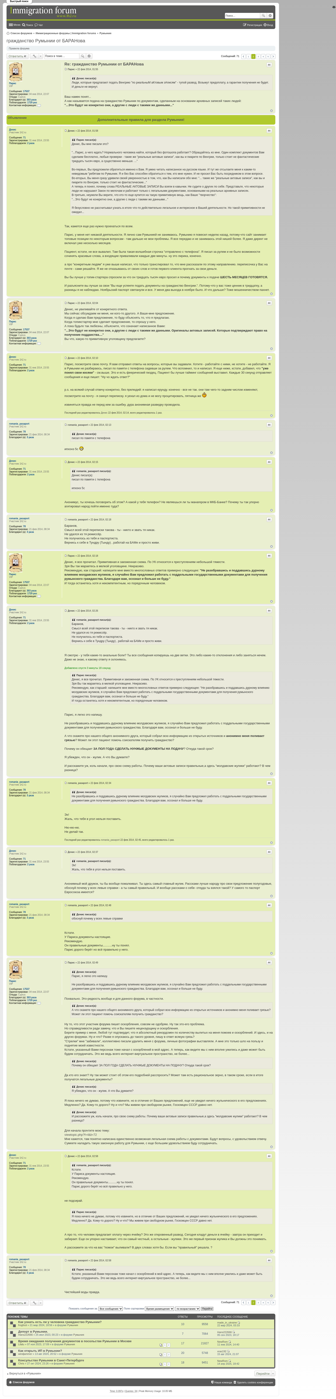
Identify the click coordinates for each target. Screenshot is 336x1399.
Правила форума (19, 48)
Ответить (16, 56)
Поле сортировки (149, 1308)
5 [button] (268, 56)
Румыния (106, 33)
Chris (21, 1363)
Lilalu (21, 1344)
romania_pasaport (19, 423)
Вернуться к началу (271, 110)
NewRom (222, 1341)
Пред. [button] (243, 56)
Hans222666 (25, 1334)
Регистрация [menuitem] (254, 25)
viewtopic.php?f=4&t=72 (80, 1134)
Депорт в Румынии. (33, 1331)
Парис (12, 83)
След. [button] (273, 56)
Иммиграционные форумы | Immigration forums (66, 33)
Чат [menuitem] (40, 25)
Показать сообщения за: (96, 1308)
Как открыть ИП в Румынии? (40, 1350)
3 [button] (258, 56)
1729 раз (32, 102)
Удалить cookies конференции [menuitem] (255, 1382)
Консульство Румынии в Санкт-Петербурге (51, 1360)
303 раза (32, 99)
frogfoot (22, 1325)
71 (24, 137)
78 (24, 431)
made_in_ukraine (227, 1322)
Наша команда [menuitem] (223, 1382)
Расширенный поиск (270, 15)
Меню (17, 24)
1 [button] (248, 56)
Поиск (263, 15)
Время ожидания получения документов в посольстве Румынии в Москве (75, 1341)
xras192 (221, 1351)
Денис (12, 129)
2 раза (31, 143)
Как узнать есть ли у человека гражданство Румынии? (60, 1322)
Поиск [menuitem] (29, 25)
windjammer (25, 1353)
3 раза (30, 437)
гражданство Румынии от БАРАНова (46, 40)
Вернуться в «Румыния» (25, 1373)
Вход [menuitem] (270, 25)
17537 (26, 91)
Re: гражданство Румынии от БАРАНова (104, 64)
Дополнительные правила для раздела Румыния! (141, 120)
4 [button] (263, 56)
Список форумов (21, 33)
